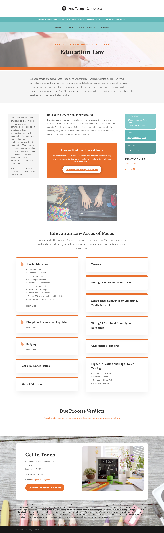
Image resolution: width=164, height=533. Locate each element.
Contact (105, 28)
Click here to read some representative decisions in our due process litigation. (82, 417)
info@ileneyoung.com (118, 19)
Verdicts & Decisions (133, 163)
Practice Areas (85, 28)
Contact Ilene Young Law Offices (82, 169)
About (70, 28)
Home (58, 28)
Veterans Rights (132, 169)
